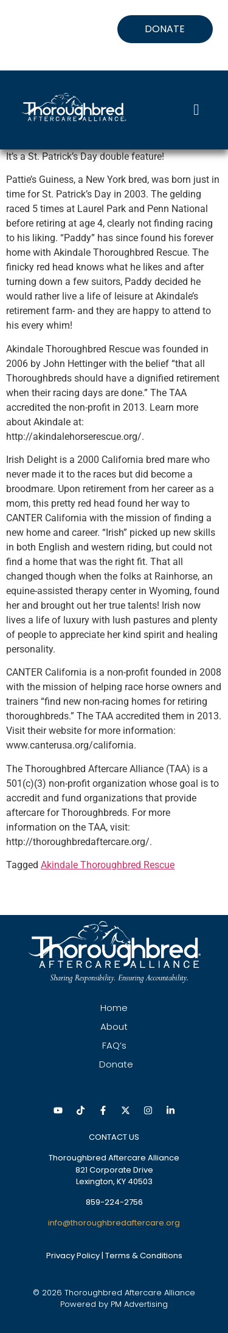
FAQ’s (114, 1045)
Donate (116, 1064)
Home (114, 1007)
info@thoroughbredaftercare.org (114, 1222)
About (114, 1026)
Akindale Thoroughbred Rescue (107, 865)
